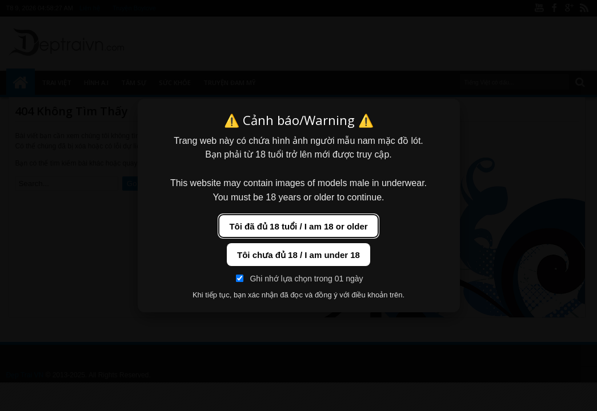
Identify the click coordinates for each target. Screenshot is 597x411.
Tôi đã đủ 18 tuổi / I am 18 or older (298, 226)
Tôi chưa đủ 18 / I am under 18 (298, 255)
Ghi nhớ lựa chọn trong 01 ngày (299, 278)
